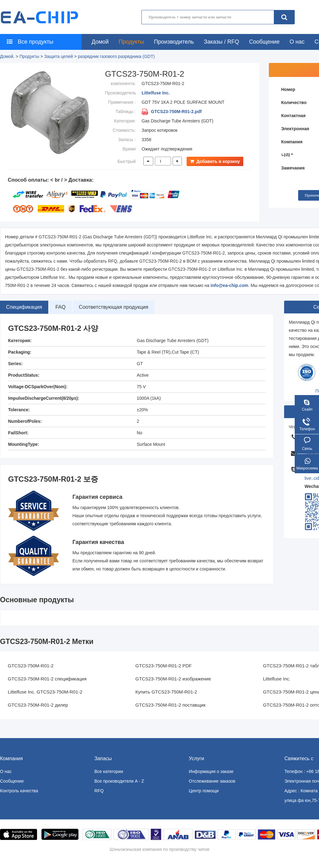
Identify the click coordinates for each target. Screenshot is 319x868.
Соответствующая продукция (130, 307)
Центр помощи (204, 790)
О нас (296, 42)
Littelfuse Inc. (156, 92)
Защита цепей (58, 56)
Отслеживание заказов (212, 781)
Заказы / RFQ (221, 42)
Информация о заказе (211, 771)
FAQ (69, 307)
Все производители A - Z (119, 781)
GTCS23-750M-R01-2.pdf (172, 111)
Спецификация (27, 307)
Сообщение (264, 42)
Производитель (174, 42)
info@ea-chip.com (229, 285)
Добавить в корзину (216, 161)
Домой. (7, 56)
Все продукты (28, 42)
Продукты (131, 42)
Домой (100, 42)
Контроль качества (19, 790)
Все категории (108, 771)
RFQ (99, 790)
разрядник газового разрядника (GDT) (116, 56)
